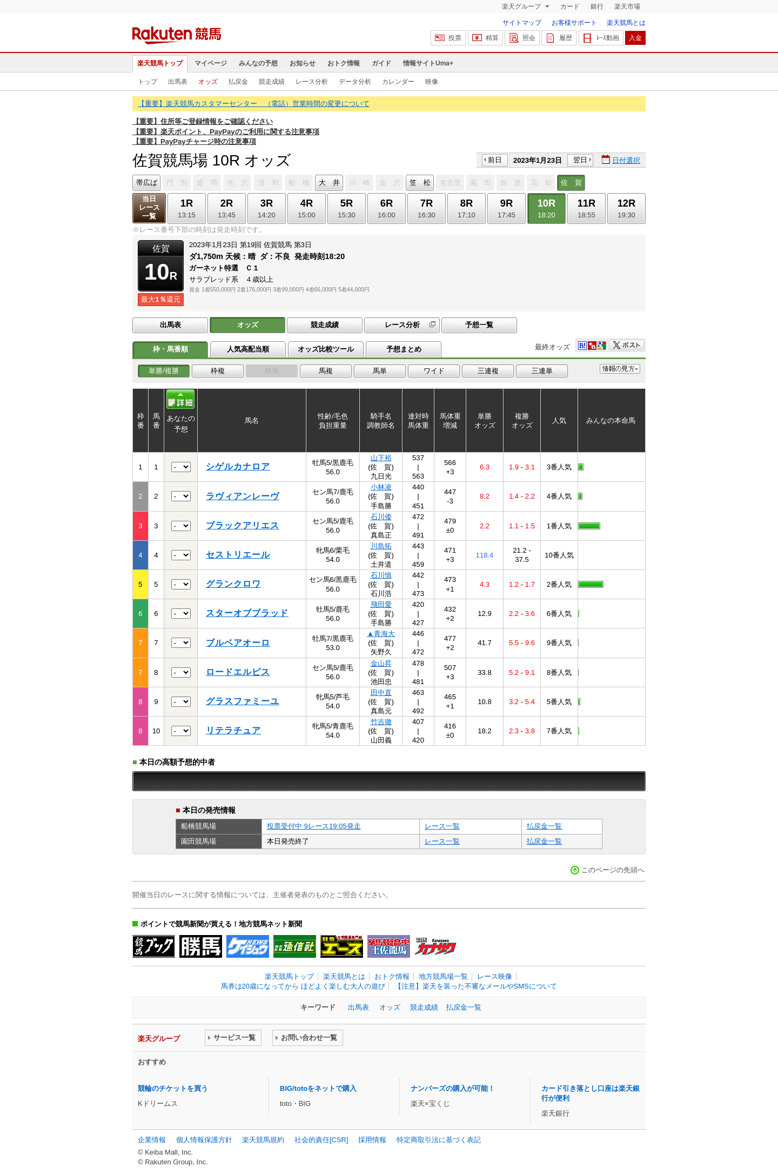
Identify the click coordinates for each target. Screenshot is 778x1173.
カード (570, 6)
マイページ (210, 63)
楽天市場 (627, 6)
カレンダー (398, 81)
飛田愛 (381, 604)
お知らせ (303, 63)
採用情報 (372, 1140)
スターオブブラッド (247, 613)
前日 (495, 160)
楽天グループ (522, 6)
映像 (431, 81)
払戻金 (238, 81)
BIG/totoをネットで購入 (318, 1088)
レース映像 (494, 976)
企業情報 (152, 1140)
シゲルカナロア (238, 466)
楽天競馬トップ (160, 63)
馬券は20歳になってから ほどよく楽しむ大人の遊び (303, 986)
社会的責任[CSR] (321, 1140)
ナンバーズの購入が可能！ (453, 1088)
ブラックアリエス (242, 525)
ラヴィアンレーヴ (242, 496)
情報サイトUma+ (428, 63)
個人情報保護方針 (204, 1140)
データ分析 (355, 81)
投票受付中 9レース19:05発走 (314, 826)
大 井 (329, 182)
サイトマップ (521, 22)
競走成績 (272, 81)
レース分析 (312, 81)
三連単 (542, 371)
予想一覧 (479, 325)
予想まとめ (403, 349)
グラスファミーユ (242, 701)
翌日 (580, 160)
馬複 (326, 371)
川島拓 (381, 546)
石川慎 (381, 575)
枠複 (218, 371)
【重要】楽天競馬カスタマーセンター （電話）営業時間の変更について (254, 104)
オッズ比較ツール (326, 349)
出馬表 (177, 81)
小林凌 (381, 487)
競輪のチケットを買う (173, 1088)
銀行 (597, 6)
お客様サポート (574, 22)
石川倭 (381, 517)
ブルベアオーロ (238, 642)
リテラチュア (233, 730)
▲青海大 (381, 633)
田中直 (381, 692)
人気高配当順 (248, 349)
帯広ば (146, 182)
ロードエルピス (238, 672)
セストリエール (238, 554)
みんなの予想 (258, 63)
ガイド (381, 63)
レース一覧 (442, 826)
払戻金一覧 (544, 826)
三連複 (488, 371)
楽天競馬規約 (263, 1140)
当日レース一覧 (149, 207)
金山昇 (381, 663)
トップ (147, 81)
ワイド (434, 371)
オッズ (208, 81)
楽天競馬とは (626, 22)
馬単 (380, 371)
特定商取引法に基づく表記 (439, 1140)
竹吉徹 (381, 722)
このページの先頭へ (613, 870)
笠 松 (420, 182)
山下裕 (381, 458)
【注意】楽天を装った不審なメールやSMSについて (475, 986)
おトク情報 (343, 63)
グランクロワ (233, 583)
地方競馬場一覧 (443, 976)
